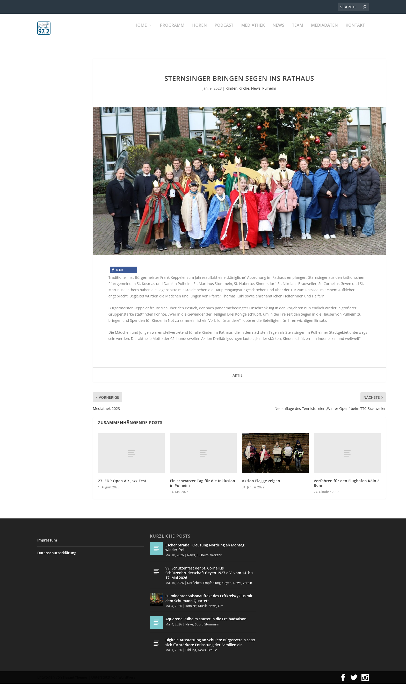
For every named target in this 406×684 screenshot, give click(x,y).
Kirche (244, 88)
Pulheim (269, 88)
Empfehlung (212, 583)
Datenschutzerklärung (56, 553)
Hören (199, 31)
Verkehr (216, 555)
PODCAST (224, 31)
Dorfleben (194, 583)
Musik (202, 606)
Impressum (47, 540)
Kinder (231, 88)
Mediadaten (324, 31)
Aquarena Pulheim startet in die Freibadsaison (206, 619)
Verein (247, 583)
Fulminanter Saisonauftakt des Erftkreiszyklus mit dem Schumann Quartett (208, 598)
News (278, 31)
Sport (199, 624)
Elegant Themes (75, 677)
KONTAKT (355, 31)
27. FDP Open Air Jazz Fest (122, 480)
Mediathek (253, 31)
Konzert (191, 606)
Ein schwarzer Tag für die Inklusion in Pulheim (202, 483)
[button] (123, 270)
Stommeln (211, 624)
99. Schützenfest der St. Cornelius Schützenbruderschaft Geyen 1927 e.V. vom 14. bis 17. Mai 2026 (209, 573)
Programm (172, 31)
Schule (212, 650)
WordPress (127, 677)
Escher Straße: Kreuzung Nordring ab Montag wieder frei (204, 547)
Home (140, 31)
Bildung (190, 650)
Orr (220, 606)
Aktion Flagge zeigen (261, 480)
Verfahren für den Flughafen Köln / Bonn (346, 483)
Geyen (227, 583)
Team (297, 31)
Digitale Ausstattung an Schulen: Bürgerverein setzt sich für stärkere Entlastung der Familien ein (210, 642)
